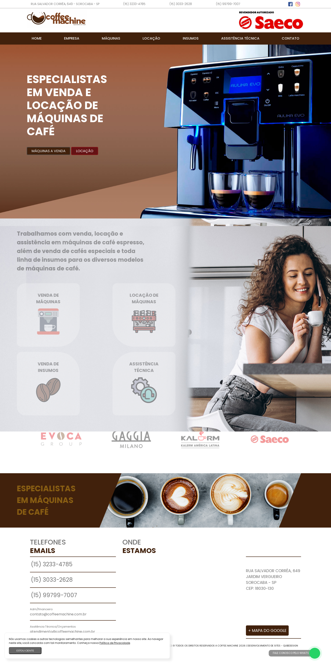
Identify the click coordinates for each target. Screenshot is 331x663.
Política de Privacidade (114, 643)
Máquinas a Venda (48, 150)
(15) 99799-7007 (228, 4)
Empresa (71, 38)
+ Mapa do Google (267, 630)
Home (37, 38)
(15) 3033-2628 (181, 4)
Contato (290, 38)
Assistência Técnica (240, 38)
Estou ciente (25, 650)
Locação (151, 38)
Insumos (191, 38)
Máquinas (111, 38)
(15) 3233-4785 (134, 4)
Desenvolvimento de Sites (263, 645)
